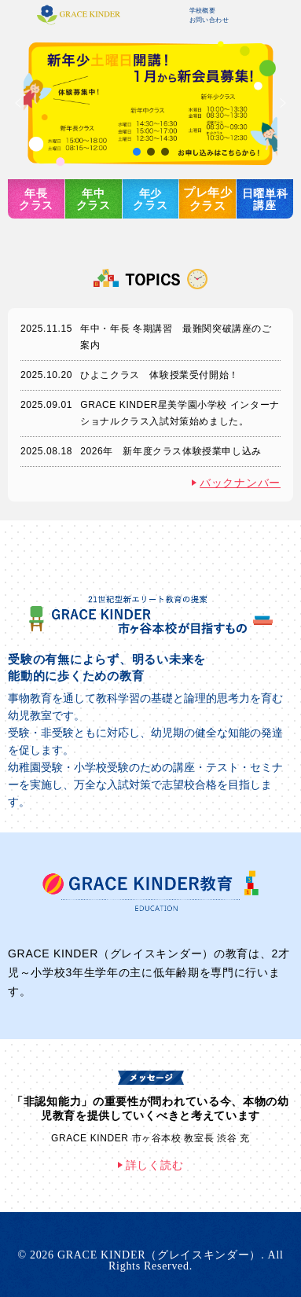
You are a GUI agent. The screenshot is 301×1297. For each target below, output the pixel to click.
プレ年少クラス (208, 199)
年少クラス (150, 199)
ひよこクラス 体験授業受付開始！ (159, 374)
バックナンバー (240, 482)
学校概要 (202, 10)
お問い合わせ (209, 20)
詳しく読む (155, 1165)
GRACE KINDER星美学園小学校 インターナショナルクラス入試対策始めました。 (180, 413)
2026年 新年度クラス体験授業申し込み (171, 451)
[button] (150, 103)
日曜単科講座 (265, 199)
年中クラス (93, 199)
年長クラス (36, 199)
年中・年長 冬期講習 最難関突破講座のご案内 (175, 337)
